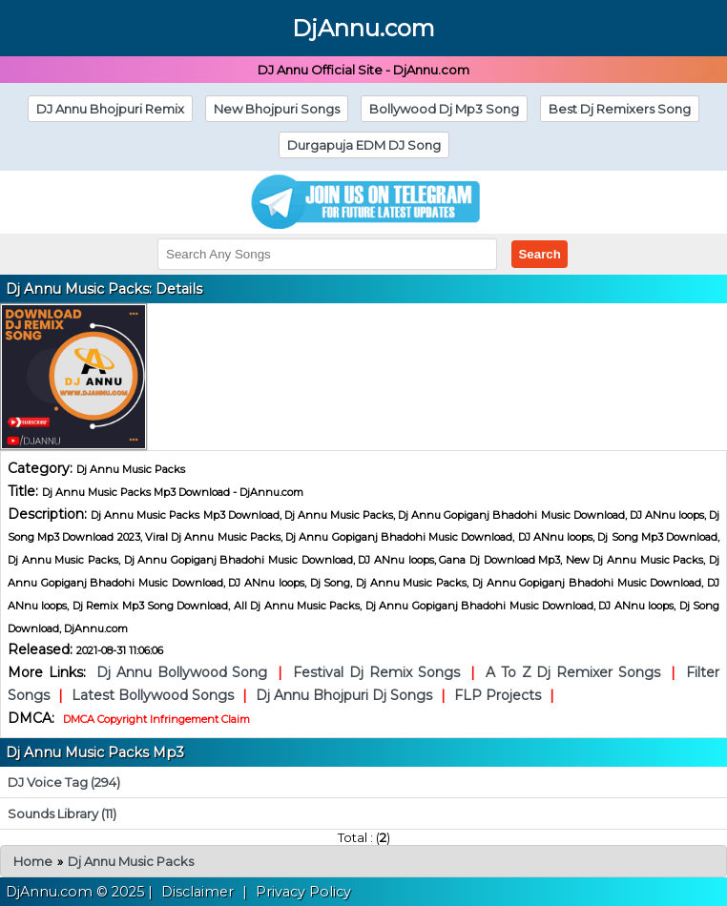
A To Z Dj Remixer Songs (573, 672)
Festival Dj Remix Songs (373, 672)
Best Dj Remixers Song (620, 108)
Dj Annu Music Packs (131, 861)
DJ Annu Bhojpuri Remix (110, 108)
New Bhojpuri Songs (277, 108)
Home (32, 861)
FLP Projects (499, 695)
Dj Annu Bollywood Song (185, 672)
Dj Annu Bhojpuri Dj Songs (346, 695)
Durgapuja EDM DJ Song (364, 145)
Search (539, 254)
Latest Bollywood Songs (155, 695)
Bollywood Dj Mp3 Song (444, 108)
